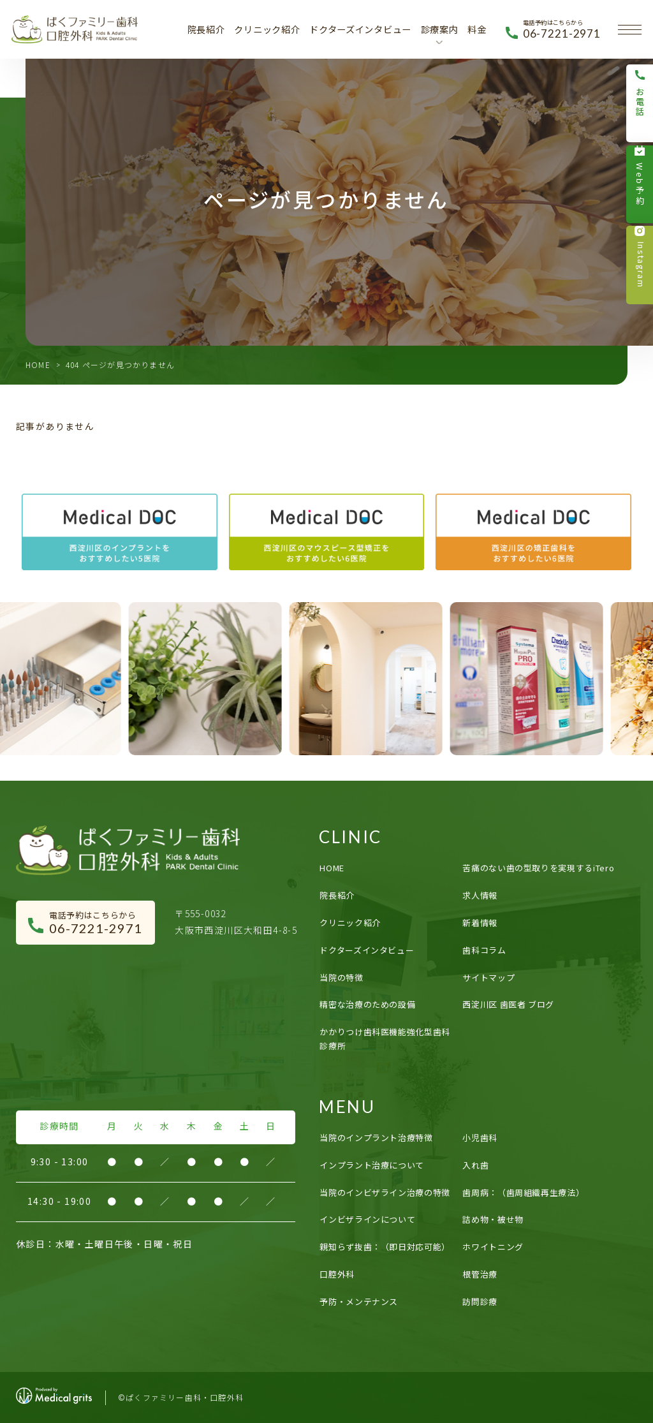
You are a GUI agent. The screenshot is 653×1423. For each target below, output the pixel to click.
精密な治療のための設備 (367, 1004)
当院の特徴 (341, 977)
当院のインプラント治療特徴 (375, 1138)
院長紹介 (206, 29)
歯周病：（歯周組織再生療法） (523, 1192)
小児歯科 (479, 1138)
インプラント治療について (371, 1165)
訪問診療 (479, 1301)
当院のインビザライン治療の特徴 (384, 1192)
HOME (38, 364)
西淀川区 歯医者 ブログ (508, 1004)
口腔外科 (337, 1274)
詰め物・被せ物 (493, 1219)
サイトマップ (488, 977)
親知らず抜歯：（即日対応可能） (384, 1247)
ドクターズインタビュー (360, 29)
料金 (476, 29)
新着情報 (479, 923)
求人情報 (479, 895)
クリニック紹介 (267, 29)
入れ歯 (475, 1165)
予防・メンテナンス (358, 1301)
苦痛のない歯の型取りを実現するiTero (538, 868)
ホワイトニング (493, 1247)
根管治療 (479, 1274)
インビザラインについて (367, 1219)
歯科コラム (484, 950)
